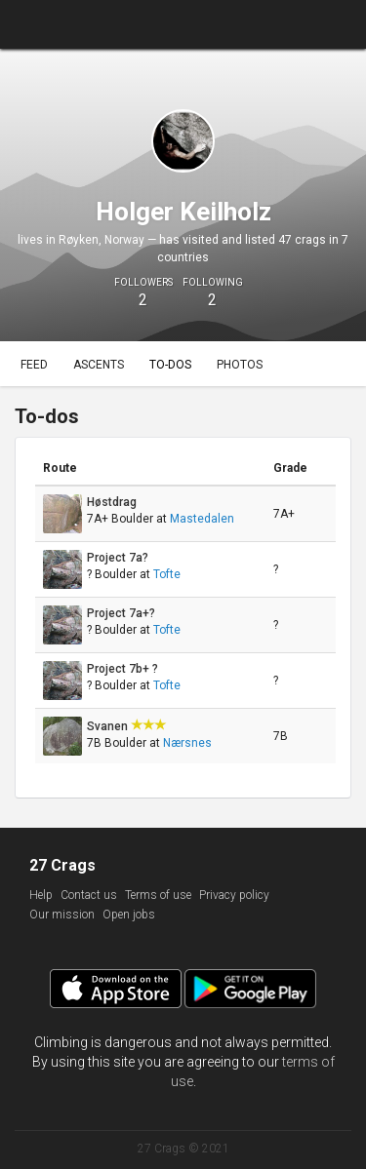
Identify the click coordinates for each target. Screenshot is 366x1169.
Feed (34, 364)
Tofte (167, 574)
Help (41, 895)
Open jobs (128, 914)
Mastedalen (202, 519)
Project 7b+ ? (124, 669)
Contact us (89, 895)
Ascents (98, 364)
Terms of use (158, 895)
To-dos (170, 364)
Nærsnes (187, 743)
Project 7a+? (122, 613)
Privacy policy (234, 895)
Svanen (109, 726)
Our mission (62, 914)
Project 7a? (119, 558)
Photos (240, 364)
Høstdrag (113, 502)
